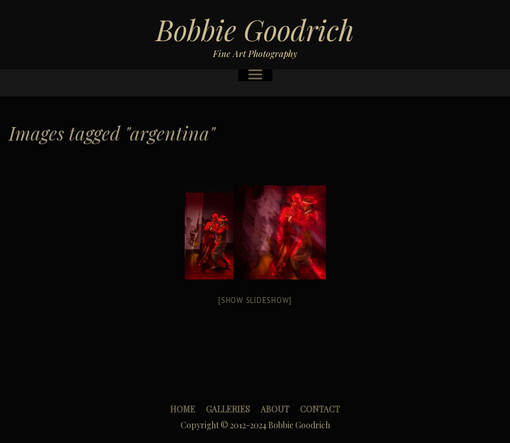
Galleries (228, 409)
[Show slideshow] (255, 300)
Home (182, 409)
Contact (320, 409)
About (275, 409)
